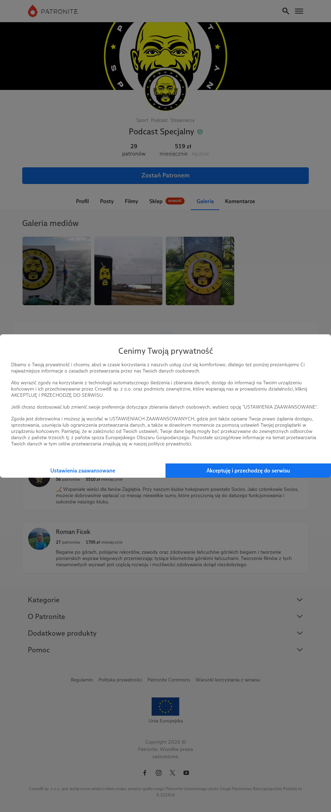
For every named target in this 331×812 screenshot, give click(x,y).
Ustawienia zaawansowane (82, 470)
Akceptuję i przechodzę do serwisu (248, 470)
